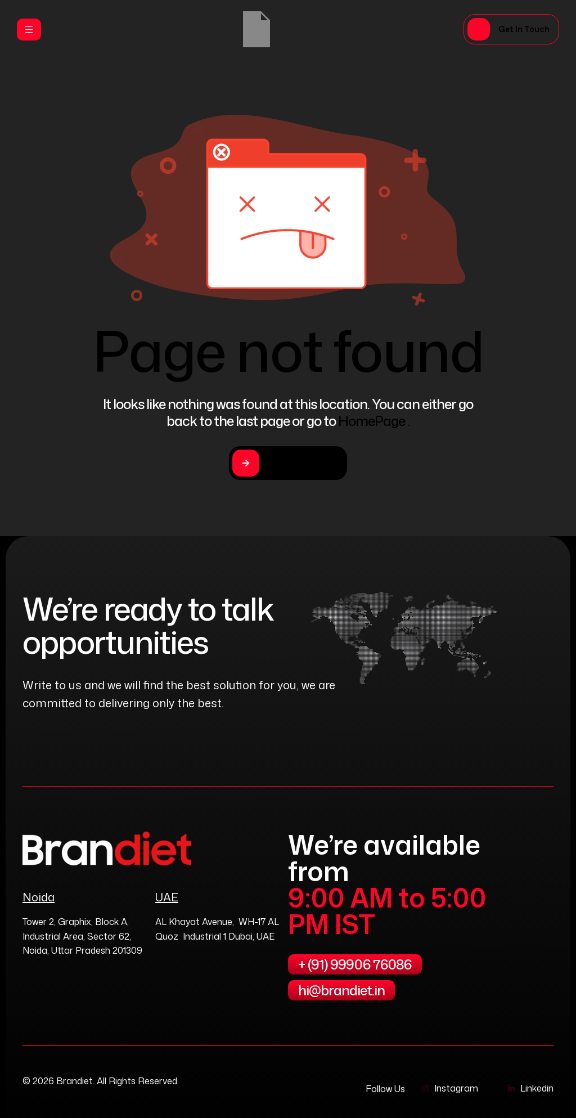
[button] (511, 29)
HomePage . (374, 420)
